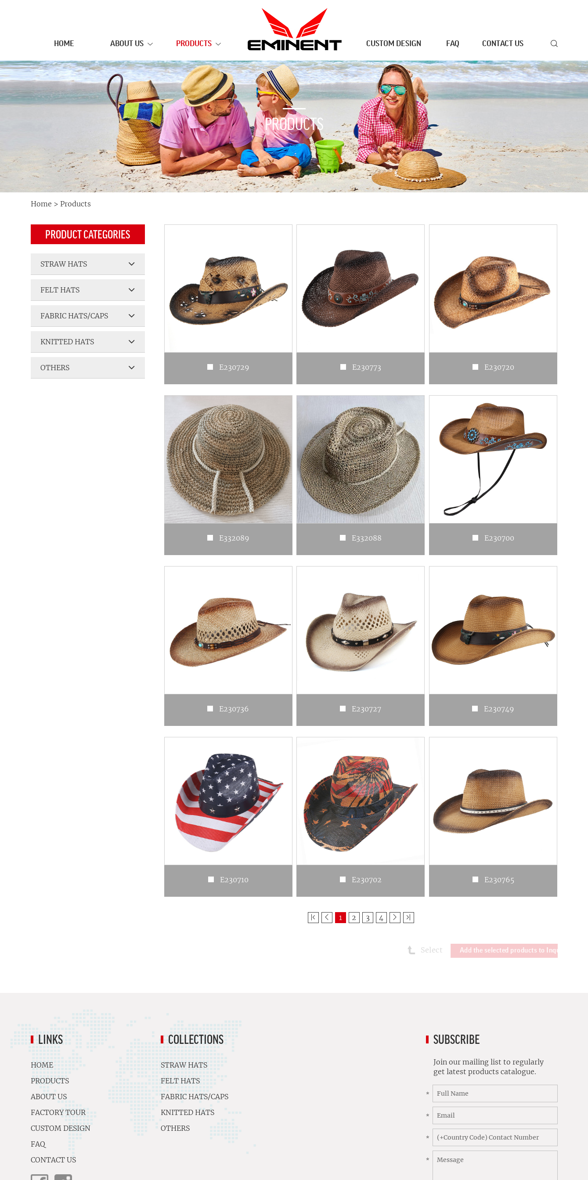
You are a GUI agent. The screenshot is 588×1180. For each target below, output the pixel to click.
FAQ (452, 43)
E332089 (234, 538)
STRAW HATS (87, 264)
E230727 (366, 708)
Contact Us (502, 43)
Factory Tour (100, 1112)
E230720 (499, 367)
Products (198, 44)
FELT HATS (87, 289)
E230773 (366, 367)
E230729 (234, 367)
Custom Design (393, 43)
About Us (131, 44)
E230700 (499, 538)
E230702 (367, 879)
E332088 (367, 538)
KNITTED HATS (87, 341)
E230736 (234, 708)
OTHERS (87, 367)
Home (64, 43)
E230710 (234, 879)
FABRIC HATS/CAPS (87, 315)
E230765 (499, 879)
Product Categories (87, 234)
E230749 (499, 708)
